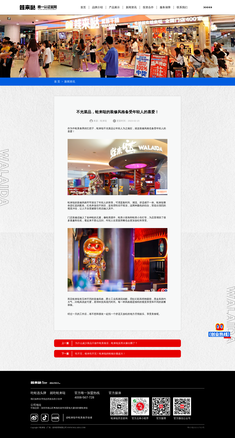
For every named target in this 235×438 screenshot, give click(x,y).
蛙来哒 (100, 128)
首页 (83, 7)
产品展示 (114, 7)
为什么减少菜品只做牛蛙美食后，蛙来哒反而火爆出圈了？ (106, 343)
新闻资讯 (131, 7)
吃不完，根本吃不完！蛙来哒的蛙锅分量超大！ (100, 353)
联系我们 (182, 7)
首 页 (57, 81)
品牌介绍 (97, 7)
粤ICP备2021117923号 (195, 427)
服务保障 (165, 7)
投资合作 (148, 7)
